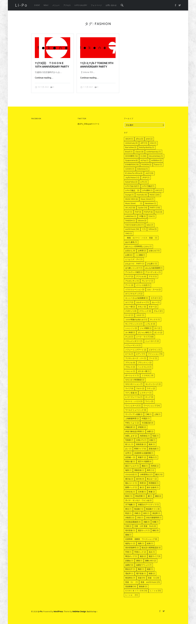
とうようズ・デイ (133, 259)
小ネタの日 (131, 474)
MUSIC (155, 195)
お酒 (128, 255)
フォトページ (96, 5)
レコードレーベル (133, 397)
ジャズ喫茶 (145, 328)
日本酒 (142, 492)
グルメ (158, 311)
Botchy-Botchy (146, 147)
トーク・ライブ (145, 337)
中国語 (146, 418)
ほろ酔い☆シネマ (133, 268)
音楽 (141, 578)
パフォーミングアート (135, 350)
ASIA (153, 143)
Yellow (152, 229)
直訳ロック (144, 530)
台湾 (128, 453)
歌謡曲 (138, 509)
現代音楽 (130, 530)
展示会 (129, 479)
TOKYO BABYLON (134, 225)
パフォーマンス (133, 345)
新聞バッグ (131, 487)
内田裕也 (145, 436)
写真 (155, 436)
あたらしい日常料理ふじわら (138, 246)
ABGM (129, 139)
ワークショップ (151, 406)
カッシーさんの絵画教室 (136, 298)
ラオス (140, 388)
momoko (142, 195)
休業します (131, 436)
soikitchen (130, 216)
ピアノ (140, 354)
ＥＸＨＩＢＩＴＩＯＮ (136, 591)
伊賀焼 (142, 427)
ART (143, 143)
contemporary (153, 152)
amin (149, 139)
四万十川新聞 (144, 461)
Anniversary (131, 143)
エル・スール (154, 289)
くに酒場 (140, 255)
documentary (156, 156)
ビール (129, 354)
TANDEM (130, 221)
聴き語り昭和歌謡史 (151, 548)
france (158, 165)
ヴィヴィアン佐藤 (133, 414)
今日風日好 (147, 423)
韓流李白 (130, 578)
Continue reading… (44, 78)
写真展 (129, 440)
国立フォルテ (132, 466)
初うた (129, 444)
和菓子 (142, 457)
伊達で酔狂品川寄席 (134, 431)
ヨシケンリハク (153, 384)
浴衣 (146, 513)
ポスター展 (144, 371)
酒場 (139, 561)
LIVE (158, 190)
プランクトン (144, 363)
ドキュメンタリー (133, 341)
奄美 (128, 470)
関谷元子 (130, 569)
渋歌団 (129, 518)
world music (132, 229)
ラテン (151, 388)
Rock (159, 212)
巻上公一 (152, 479)
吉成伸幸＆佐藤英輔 (143, 453)
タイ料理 (130, 332)
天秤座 (155, 466)
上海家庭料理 (132, 418)
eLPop (144, 160)
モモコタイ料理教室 (134, 380)
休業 (150, 431)
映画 (128, 496)
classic (139, 152)
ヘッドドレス (144, 367)
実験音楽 (139, 470)
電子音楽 (141, 573)
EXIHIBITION (132, 165)
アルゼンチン (132, 281)
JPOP (145, 178)
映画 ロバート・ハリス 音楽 (141, 238)
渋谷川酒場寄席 (153, 518)
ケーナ (129, 315)
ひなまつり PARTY (134, 264)
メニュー (56, 5)
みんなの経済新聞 (153, 268)
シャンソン (131, 328)
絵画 (150, 543)
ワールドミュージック (135, 410)
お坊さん (130, 251)
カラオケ (156, 298)
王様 (128, 526)
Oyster (142, 208)
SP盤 (142, 216)
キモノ (142, 307)
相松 (155, 530)
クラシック (145, 311)
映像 (152, 492)
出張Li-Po (141, 440)
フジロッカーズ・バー (135, 358)
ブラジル (130, 363)
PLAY (128, 212)
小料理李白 (146, 474)
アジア (129, 276)
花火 (152, 552)
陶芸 (141, 569)
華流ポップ (131, 556)
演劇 (146, 522)
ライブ (129, 388)
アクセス (67, 5)
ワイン (149, 401)
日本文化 (130, 492)
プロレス (130, 367)
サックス (155, 319)
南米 (152, 444)
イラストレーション (134, 289)
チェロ (129, 337)
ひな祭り (152, 264)
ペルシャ (130, 371)
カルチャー (142, 302)
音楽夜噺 (130, 586)
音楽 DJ (153, 578)
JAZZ (149, 173)
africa (139, 139)
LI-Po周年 (147, 190)
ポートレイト (132, 375)
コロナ (140, 315)
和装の (153, 457)
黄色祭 (143, 586)
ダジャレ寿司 (144, 332)
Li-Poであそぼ (132, 186)
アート (129, 285)
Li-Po (143, 182)
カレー (156, 302)
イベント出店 (143, 285)
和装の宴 (130, 461)
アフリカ (141, 276)
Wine (149, 225)
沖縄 (137, 513)
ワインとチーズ (133, 406)
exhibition (156, 160)
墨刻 (145, 466)
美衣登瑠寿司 (132, 548)
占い (128, 449)
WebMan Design (79, 611)
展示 (158, 474)
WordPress (58, 611)
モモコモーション (133, 384)
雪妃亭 (129, 573)
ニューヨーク (152, 341)
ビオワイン (155, 350)
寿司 (150, 470)
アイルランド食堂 (133, 272)
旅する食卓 (153, 487)
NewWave (150, 203)
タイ (157, 328)
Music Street (147, 199)
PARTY (155, 208)
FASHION (146, 165)
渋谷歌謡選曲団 (133, 522)
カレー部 (130, 307)
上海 (157, 414)
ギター (153, 307)
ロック (149, 397)
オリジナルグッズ (133, 294)
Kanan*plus (131, 182)
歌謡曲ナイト (153, 509)
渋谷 (140, 518)
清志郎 (156, 513)
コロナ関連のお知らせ (136, 319)
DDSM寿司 (131, 156)
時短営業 (140, 496)
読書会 (129, 561)
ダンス (158, 332)
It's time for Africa (133, 173)
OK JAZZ (130, 208)
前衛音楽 (141, 444)
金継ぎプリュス (143, 565)
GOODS (129, 169)
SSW (151, 216)
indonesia (142, 169)
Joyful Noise (132, 178)
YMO (128, 233)
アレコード (147, 281)
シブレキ (150, 324)
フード (153, 358)
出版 (152, 440)
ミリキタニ (147, 375)
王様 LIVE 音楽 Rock (145, 526)
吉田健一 (130, 457)
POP (138, 212)
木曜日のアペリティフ (148, 505)
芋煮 (128, 552)
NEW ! (46, 5)
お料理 (142, 251)
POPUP (148, 212)
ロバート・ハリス (133, 401)
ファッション (155, 354)
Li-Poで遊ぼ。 (132, 190)
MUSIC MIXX (131, 199)
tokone (142, 221)
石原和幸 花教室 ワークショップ (141, 539)
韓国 (152, 573)
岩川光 (140, 479)
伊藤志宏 (130, 427)
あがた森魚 (131, 242)
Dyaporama (131, 160)
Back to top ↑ (92, 611)
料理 (143, 483)
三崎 (148, 414)
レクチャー (145, 393)
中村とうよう (132, 423)
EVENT (37, 5)
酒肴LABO (150, 561)
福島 (141, 543)
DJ (143, 156)
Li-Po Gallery (81, 5)
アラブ (153, 276)
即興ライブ (140, 449)
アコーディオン (153, 272)
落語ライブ (154, 556)
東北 (128, 509)
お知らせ (154, 251)
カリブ (129, 302)
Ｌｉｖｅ (155, 591)
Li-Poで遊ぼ (148, 186)
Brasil (128, 152)
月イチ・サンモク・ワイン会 (138, 500)
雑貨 (150, 569)
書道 (158, 496)
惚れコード (131, 483)
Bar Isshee (130, 147)
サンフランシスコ (133, 324)
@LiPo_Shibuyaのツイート (89, 124)
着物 (128, 535)
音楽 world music (150, 582)
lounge (129, 195)
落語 (143, 556)
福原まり (130, 543)
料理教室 (154, 483)
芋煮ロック (140, 552)
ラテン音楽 (131, 393)
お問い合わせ (111, 5)
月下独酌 (130, 505)
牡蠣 (155, 522)
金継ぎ (129, 565)
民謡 (128, 513)
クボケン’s (130, 311)
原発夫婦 (154, 449)
